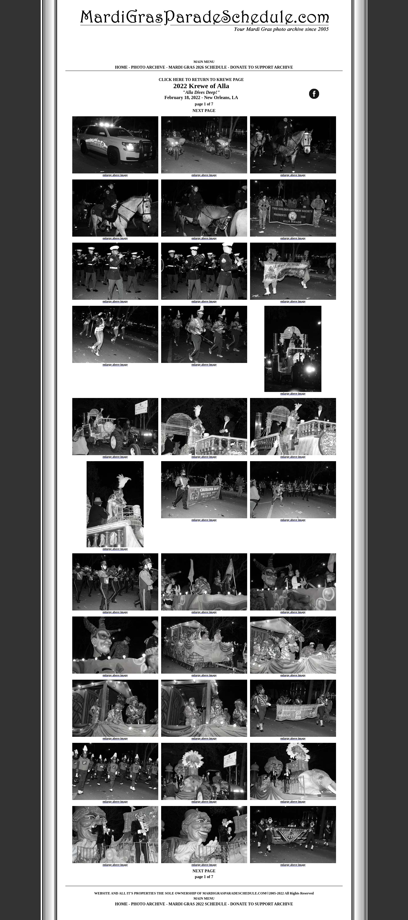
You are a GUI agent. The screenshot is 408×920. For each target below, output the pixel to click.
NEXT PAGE (204, 111)
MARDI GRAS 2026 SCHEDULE (198, 67)
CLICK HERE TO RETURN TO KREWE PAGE (201, 80)
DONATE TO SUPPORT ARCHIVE (261, 67)
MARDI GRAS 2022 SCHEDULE (198, 904)
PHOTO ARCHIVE (148, 67)
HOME (121, 67)
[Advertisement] (204, 46)
